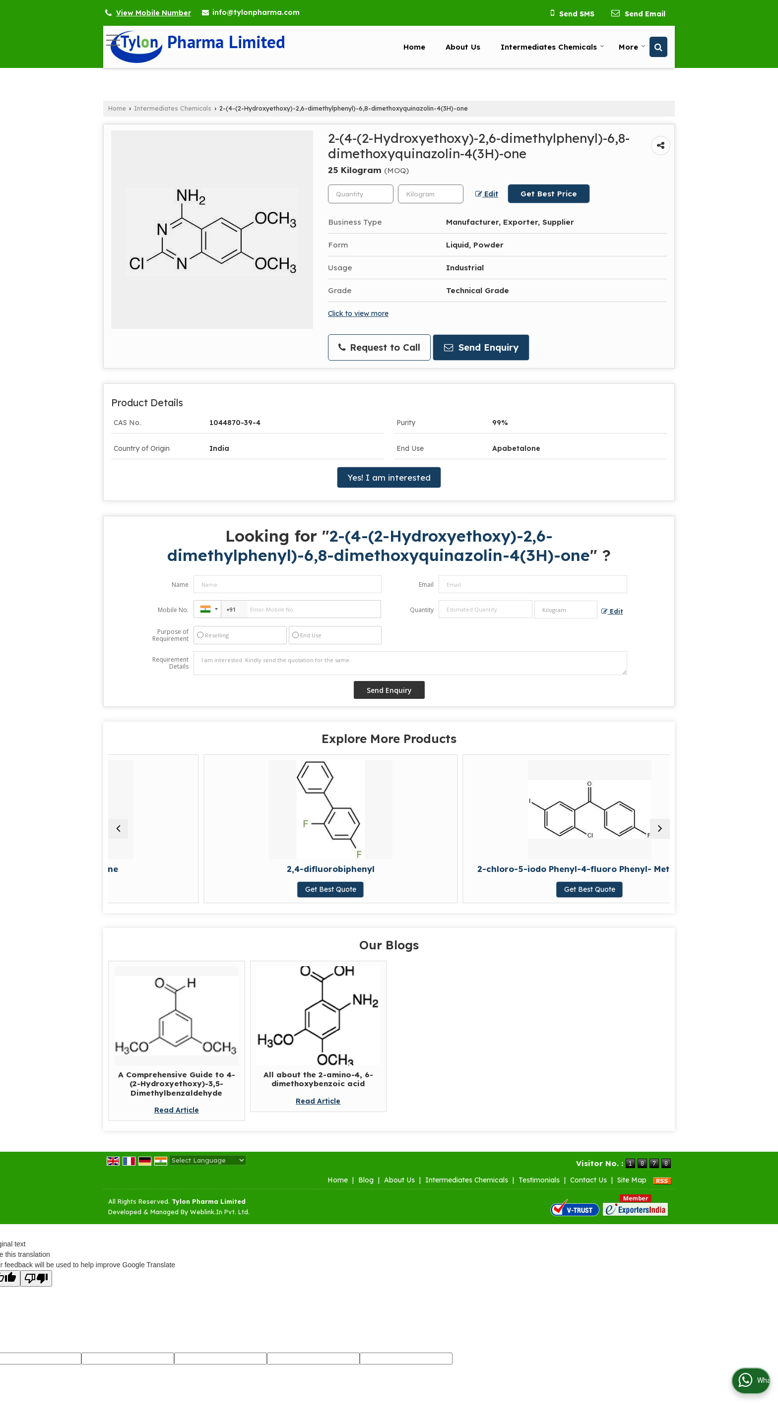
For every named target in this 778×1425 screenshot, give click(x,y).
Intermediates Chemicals (552, 47)
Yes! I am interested (389, 477)
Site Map (632, 1189)
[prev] (118, 834)
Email (426, 584)
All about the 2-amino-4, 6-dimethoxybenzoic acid (318, 1089)
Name (180, 584)
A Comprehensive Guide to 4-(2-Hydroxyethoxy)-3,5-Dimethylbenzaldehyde (176, 1094)
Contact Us (588, 1189)
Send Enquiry (481, 347)
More (632, 47)
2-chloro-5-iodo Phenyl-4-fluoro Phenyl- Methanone (460, 874)
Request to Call (379, 347)
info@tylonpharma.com (256, 12)
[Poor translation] (36, 1288)
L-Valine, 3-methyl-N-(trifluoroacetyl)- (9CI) (601, 874)
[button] (153, 12)
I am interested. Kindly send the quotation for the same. (410, 663)
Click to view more (358, 313)
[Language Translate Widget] (207, 1170)
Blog (366, 1189)
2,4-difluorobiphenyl (318, 869)
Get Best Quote (176, 889)
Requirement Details (170, 663)
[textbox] (430, 194)
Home (414, 47)
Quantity (422, 610)
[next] (660, 834)
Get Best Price (548, 193)
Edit (486, 193)
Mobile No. (173, 610)
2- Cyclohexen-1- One (176, 869)
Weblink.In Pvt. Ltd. (220, 1222)
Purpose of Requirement (170, 635)
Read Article (176, 1119)
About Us (463, 47)
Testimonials (539, 1189)
